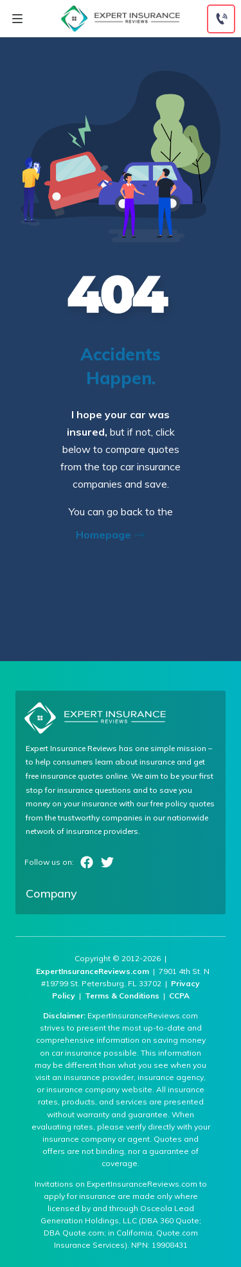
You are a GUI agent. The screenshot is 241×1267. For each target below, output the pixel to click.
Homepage (114, 534)
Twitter (107, 862)
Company (51, 893)
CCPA (179, 995)
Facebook (87, 862)
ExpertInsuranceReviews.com (92, 971)
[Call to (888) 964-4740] (221, 18)
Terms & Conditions (122, 995)
